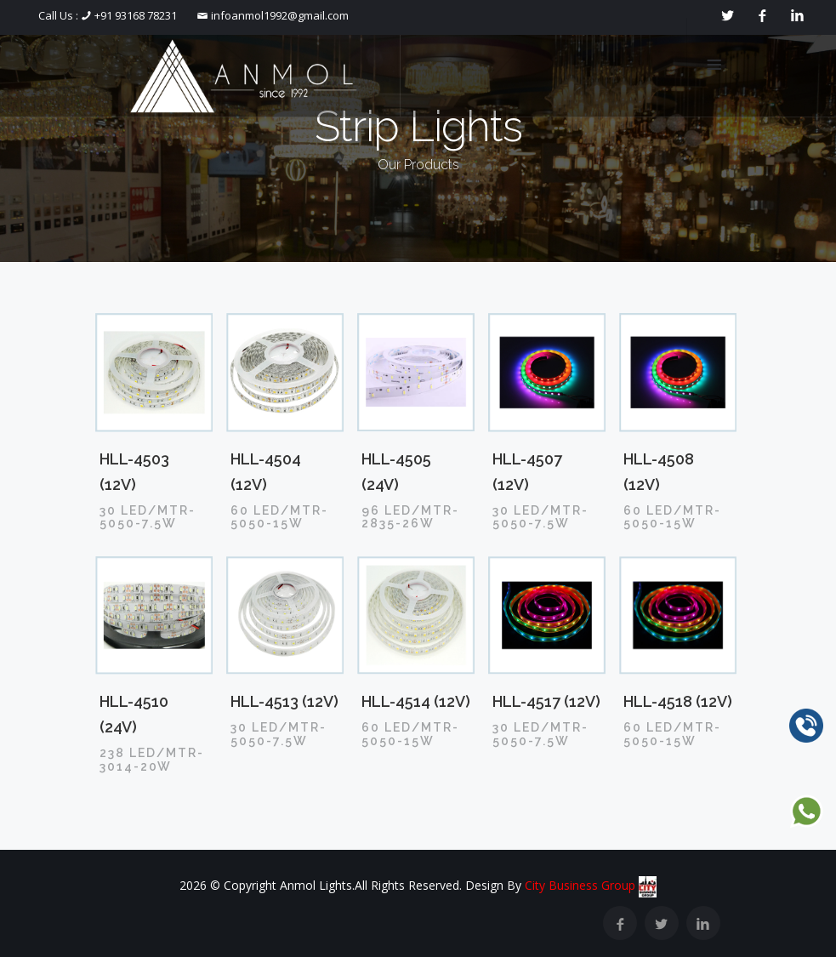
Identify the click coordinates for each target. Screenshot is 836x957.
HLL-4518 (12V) (677, 701)
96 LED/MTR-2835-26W (410, 517)
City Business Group (591, 885)
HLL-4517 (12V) (546, 701)
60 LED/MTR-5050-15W (279, 517)
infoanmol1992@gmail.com (278, 15)
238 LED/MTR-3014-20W (152, 759)
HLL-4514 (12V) (415, 701)
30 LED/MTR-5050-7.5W (148, 517)
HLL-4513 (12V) (284, 701)
